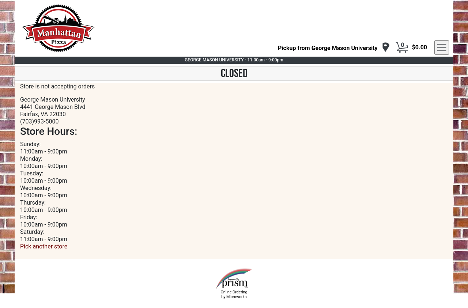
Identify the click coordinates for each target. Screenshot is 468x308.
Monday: (31, 158)
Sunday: (30, 144)
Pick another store (43, 246)
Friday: (28, 217)
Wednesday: (36, 188)
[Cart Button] (402, 47)
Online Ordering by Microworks (233, 294)
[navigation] (334, 47)
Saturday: (32, 231)
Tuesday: (31, 173)
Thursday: (33, 202)
